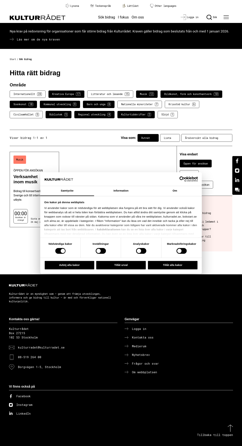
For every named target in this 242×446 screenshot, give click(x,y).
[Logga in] (189, 17)
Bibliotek (58, 114)
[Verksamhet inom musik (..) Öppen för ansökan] (34, 189)
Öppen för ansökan (195, 163)
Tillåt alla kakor (172, 264)
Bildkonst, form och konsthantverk (191, 94)
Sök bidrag (106, 17)
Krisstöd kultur (182, 104)
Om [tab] (175, 190)
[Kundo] (237, 190)
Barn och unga (99, 104)
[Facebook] (237, 161)
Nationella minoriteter (139, 104)
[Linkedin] (237, 180)
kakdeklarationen (109, 229)
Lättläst (130, 6)
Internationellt (27, 94)
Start (13, 59)
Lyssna (72, 6)
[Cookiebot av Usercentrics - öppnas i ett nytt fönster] (182, 179)
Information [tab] (121, 190)
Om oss (138, 17)
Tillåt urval (121, 264)
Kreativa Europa (66, 94)
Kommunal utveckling (60, 104)
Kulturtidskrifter (136, 114)
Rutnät (148, 138)
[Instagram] (237, 170)
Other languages (163, 6)
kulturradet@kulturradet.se (41, 347)
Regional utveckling (94, 114)
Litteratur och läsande (110, 94)
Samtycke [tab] (67, 190)
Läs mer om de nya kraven (38, 39)
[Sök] (211, 17)
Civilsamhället (26, 114)
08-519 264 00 (29, 357)
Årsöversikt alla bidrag (207, 138)
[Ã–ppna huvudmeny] (226, 17)
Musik (147, 94)
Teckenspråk (100, 6)
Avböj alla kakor (69, 264)
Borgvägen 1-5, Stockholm (39, 367)
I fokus (123, 17)
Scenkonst (23, 104)
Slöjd (167, 114)
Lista (170, 138)
